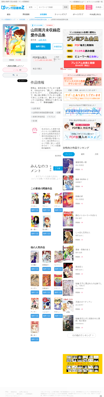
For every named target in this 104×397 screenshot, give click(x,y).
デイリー (68, 154)
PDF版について (57, 59)
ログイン (81, 7)
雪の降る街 (46, 229)
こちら (71, 375)
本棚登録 (58, 47)
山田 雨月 (42, 40)
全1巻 (35, 121)
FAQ (6, 371)
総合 (8, 14)
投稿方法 (14, 371)
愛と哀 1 (34, 335)
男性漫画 (26, 14)
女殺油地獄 (46, 288)
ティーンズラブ (61, 14)
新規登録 (74, 7)
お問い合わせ (23, 371)
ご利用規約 (28, 373)
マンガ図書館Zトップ (8, 19)
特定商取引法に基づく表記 (14, 377)
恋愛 (58, 113)
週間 (82, 154)
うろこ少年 (58, 288)
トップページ (9, 373)
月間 (96, 154)
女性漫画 (43, 14)
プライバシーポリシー (12, 375)
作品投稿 (89, 7)
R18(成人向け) (95, 14)
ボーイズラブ (78, 14)
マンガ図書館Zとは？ (77, 2)
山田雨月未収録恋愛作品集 (38, 19)
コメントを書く (57, 168)
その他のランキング (81, 315)
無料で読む (41, 46)
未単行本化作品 (39, 117)
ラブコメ (51, 117)
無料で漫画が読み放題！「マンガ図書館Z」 (19, 382)
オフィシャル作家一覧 (95, 2)
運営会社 (19, 373)
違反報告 (58, 156)
